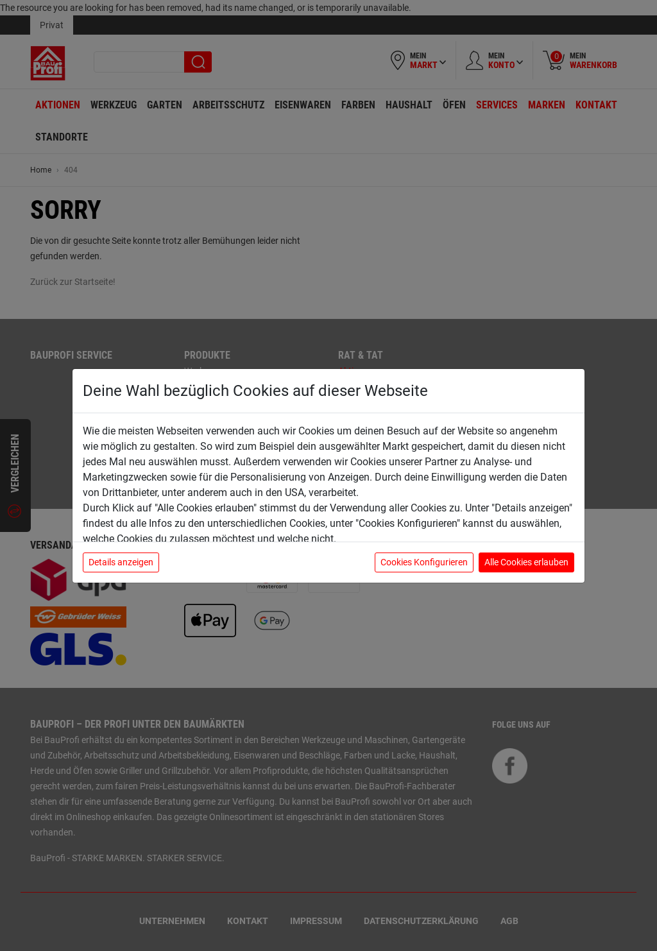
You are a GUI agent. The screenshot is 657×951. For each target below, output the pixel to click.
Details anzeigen (121, 562)
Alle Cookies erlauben (526, 562)
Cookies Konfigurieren (424, 562)
